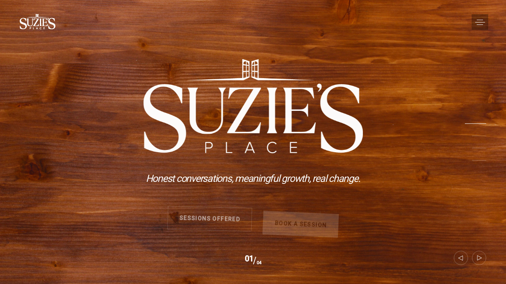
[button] (480, 22)
